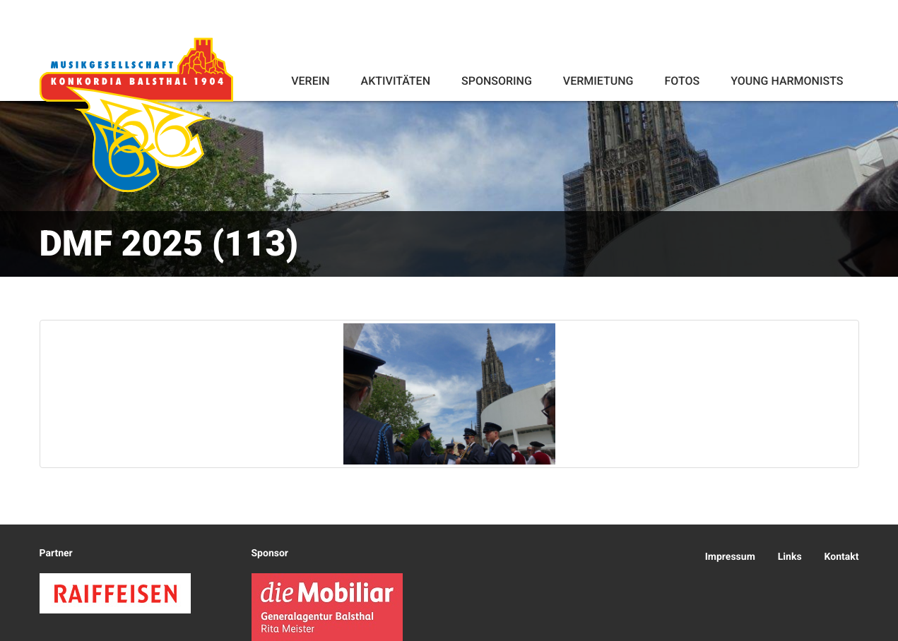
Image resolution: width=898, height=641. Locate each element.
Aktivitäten (395, 81)
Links (790, 557)
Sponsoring (496, 81)
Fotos (681, 81)
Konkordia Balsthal (136, 114)
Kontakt (842, 557)
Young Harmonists (787, 81)
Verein (310, 81)
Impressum (730, 557)
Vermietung (598, 81)
